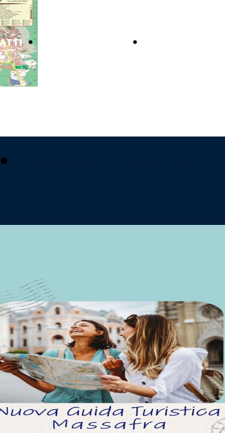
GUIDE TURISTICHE (83, 43)
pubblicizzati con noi (105, 162)
